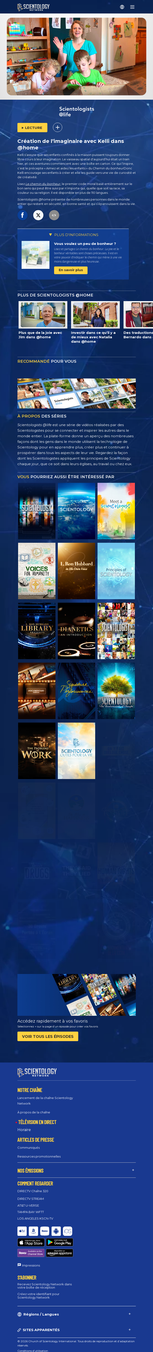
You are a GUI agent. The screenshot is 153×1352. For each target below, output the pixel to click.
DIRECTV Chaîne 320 (32, 1187)
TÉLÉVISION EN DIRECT (37, 1118)
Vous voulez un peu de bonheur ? (85, 243)
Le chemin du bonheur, (43, 184)
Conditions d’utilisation (32, 1330)
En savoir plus (71, 270)
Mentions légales (28, 1346)
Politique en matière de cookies (37, 1335)
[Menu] (132, 7)
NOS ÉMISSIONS (30, 1166)
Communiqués (28, 1143)
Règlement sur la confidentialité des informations (50, 1340)
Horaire (24, 1125)
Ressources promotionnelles (39, 1152)
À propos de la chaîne (33, 1108)
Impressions (31, 1245)
